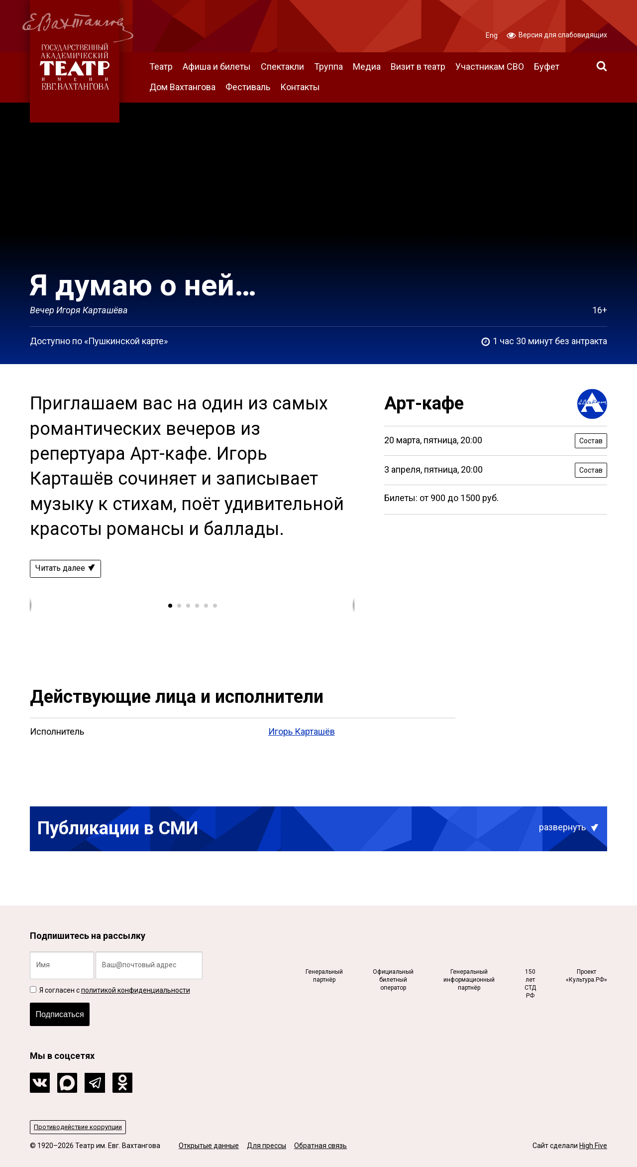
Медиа (367, 66)
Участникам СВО (489, 66)
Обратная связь (320, 1146)
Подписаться (63, 1012)
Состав (591, 441)
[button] (169, 607)
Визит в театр (418, 66)
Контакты (300, 87)
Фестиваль (247, 87)
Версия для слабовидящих (557, 34)
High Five (593, 1146)
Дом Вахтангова (182, 87)
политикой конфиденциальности (135, 985)
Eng (492, 35)
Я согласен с (110, 985)
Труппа (328, 66)
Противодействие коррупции (82, 1126)
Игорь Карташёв (301, 733)
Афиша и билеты (217, 66)
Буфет (546, 66)
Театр (161, 66)
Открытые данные (209, 1146)
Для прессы (266, 1146)
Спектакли (282, 66)
